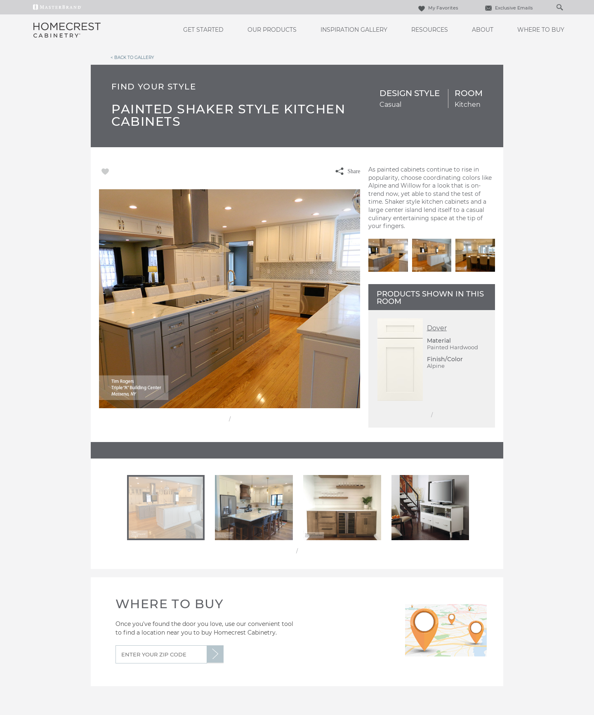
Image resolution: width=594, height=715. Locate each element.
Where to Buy (540, 29)
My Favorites (437, 7)
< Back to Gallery (132, 57)
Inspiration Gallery (354, 29)
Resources (429, 29)
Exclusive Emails (508, 7)
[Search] (551, 7)
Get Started (203, 29)
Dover (437, 328)
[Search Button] (559, 7)
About (482, 29)
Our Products (272, 29)
